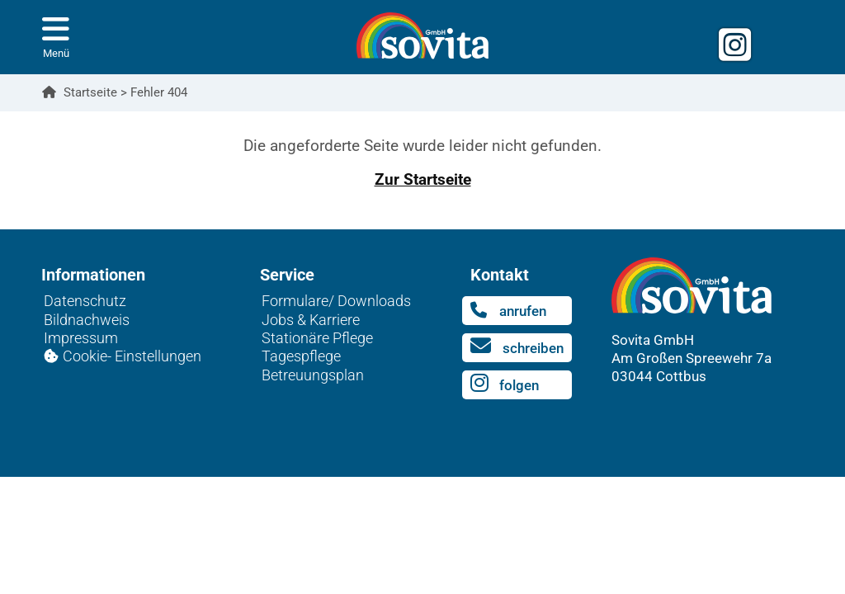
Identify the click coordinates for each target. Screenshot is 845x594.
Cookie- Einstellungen (132, 356)
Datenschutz (85, 300)
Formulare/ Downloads (336, 300)
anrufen (508, 310)
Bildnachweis (87, 319)
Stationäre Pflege (317, 337)
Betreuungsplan (313, 375)
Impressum (81, 337)
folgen (504, 383)
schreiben (517, 345)
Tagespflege (301, 356)
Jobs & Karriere (311, 319)
